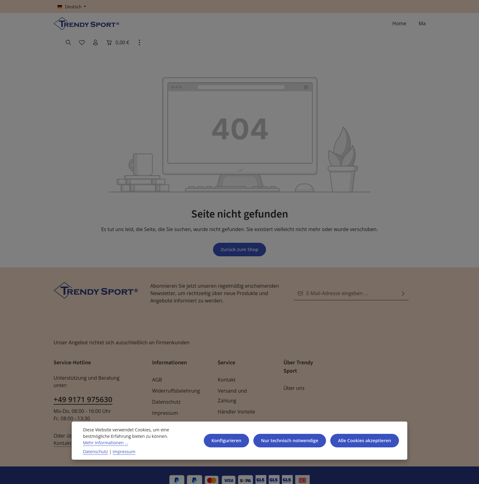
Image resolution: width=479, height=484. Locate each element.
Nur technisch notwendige (285, 440)
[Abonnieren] (403, 283)
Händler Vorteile (235, 401)
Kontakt (226, 369)
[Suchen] (348, 26)
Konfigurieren (220, 440)
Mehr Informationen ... (104, 442)
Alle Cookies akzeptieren (363, 440)
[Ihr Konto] (375, 26)
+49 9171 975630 (82, 381)
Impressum (164, 402)
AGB (157, 369)
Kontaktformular (108, 417)
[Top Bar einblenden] (419, 26)
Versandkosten (271, 474)
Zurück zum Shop (239, 238)
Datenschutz (165, 391)
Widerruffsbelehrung (174, 380)
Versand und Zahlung (231, 385)
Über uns (294, 377)
